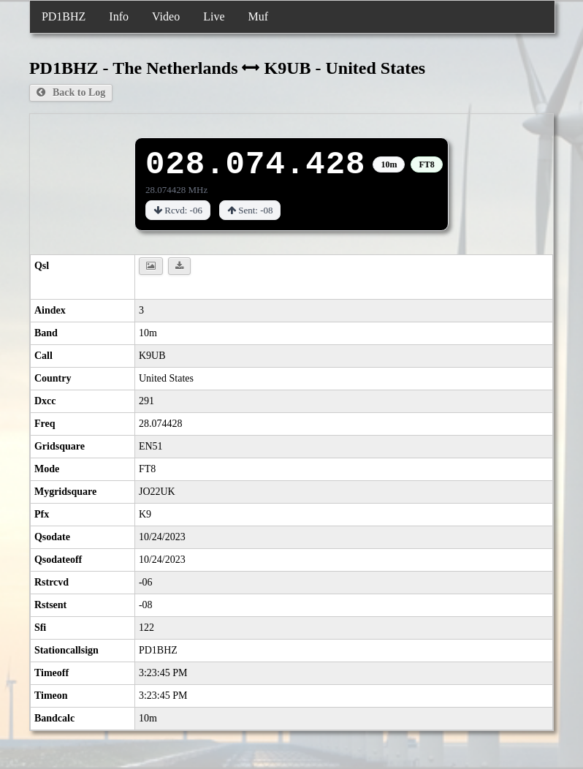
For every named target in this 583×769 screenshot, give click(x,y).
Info (119, 16)
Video (166, 16)
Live (213, 16)
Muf (258, 16)
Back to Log (71, 92)
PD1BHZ (63, 16)
